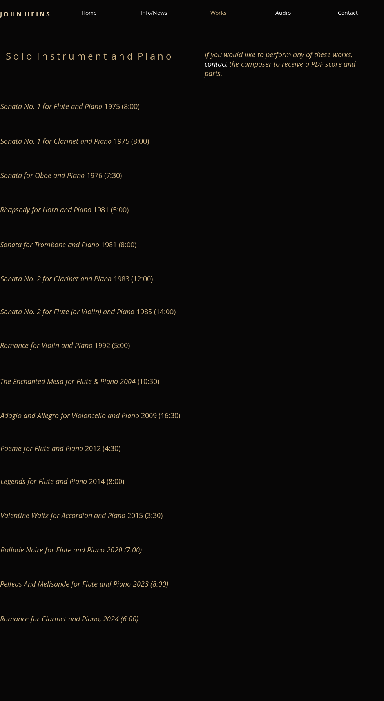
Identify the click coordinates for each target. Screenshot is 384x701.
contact (216, 64)
